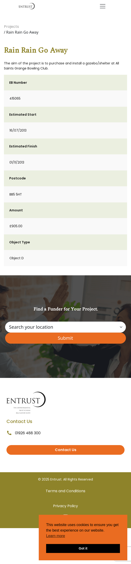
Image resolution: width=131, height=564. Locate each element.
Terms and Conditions (65, 491)
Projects (11, 26)
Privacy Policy (65, 506)
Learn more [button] (55, 536)
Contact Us (65, 449)
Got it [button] (83, 548)
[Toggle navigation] (102, 6)
